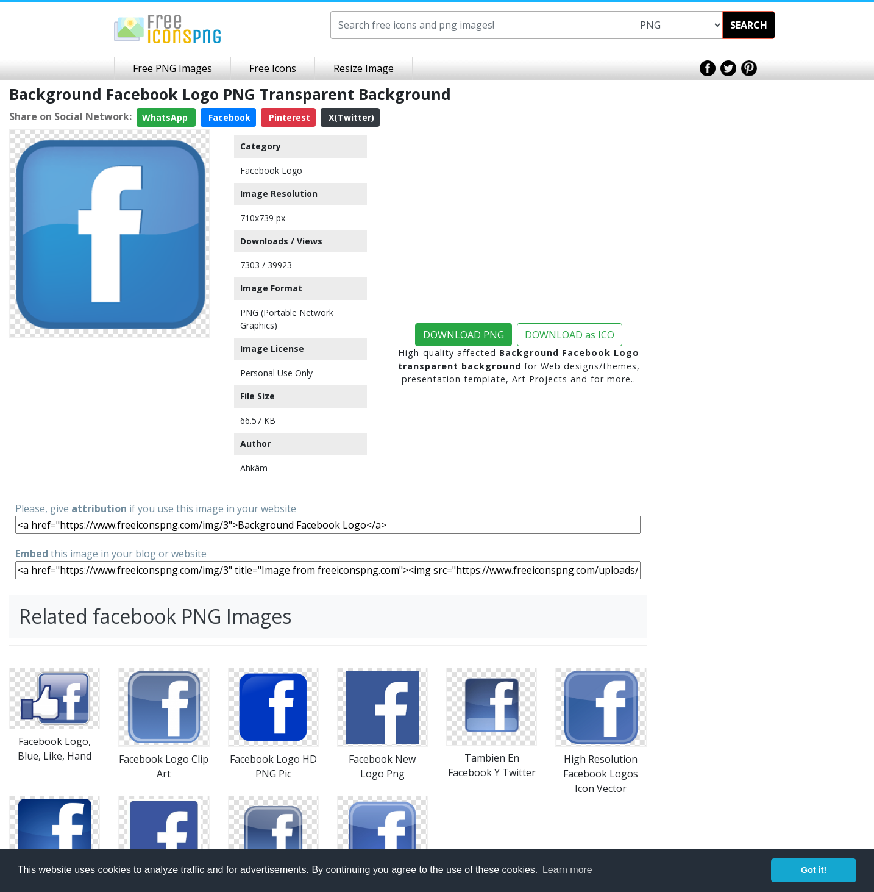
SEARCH (748, 25)
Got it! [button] (813, 870)
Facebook (228, 117)
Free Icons (272, 68)
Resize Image (363, 68)
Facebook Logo (271, 170)
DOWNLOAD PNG (463, 334)
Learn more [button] (567, 870)
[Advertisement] (109, 419)
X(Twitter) (350, 117)
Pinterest (288, 117)
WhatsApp (166, 117)
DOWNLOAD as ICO (569, 334)
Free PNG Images (172, 68)
